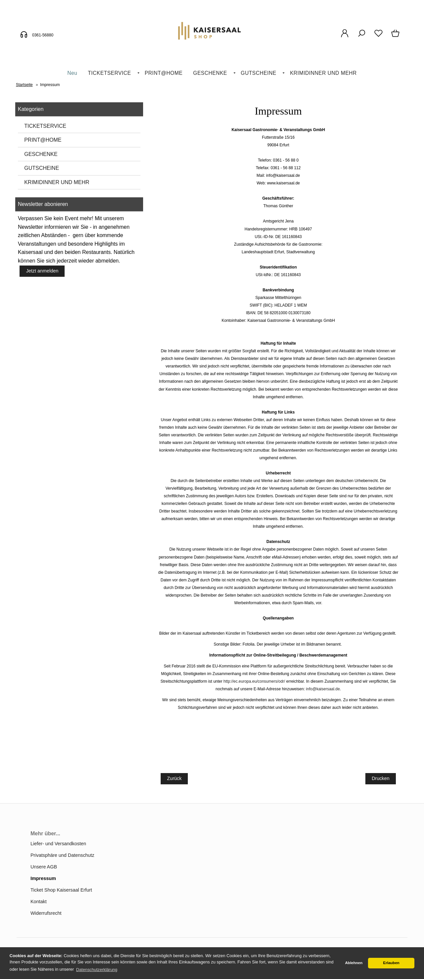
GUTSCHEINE (258, 73)
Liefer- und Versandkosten (58, 843)
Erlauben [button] (391, 963)
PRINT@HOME (164, 73)
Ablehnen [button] (353, 963)
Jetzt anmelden (42, 270)
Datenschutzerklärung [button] (96, 969)
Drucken (381, 778)
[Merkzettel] (378, 36)
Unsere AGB (43, 866)
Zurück (174, 778)
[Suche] (361, 36)
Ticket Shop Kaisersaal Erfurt (61, 890)
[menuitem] (72, 73)
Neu (72, 73)
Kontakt (38, 901)
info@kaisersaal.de (323, 689)
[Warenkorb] (396, 36)
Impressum (43, 878)
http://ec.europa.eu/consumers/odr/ (254, 681)
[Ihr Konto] (344, 36)
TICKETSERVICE (109, 73)
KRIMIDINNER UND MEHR (323, 73)
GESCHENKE (210, 73)
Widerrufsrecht (46, 913)
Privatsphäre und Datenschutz (62, 855)
